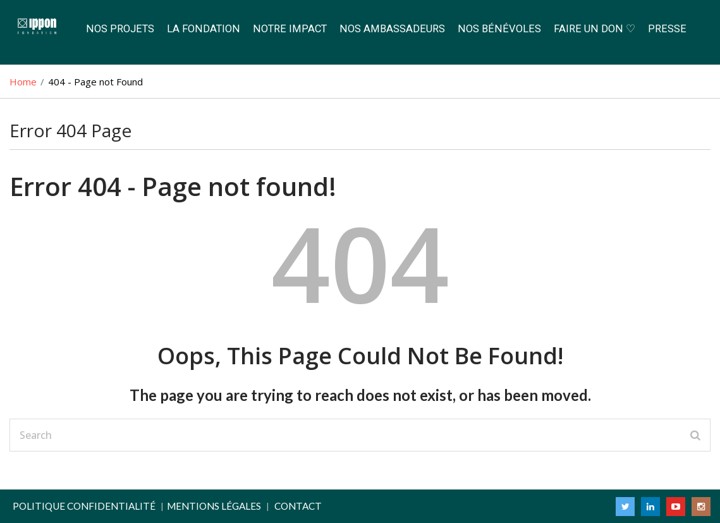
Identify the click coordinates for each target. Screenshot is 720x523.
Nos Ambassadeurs (392, 29)
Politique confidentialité (84, 506)
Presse (667, 29)
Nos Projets (120, 29)
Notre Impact (290, 29)
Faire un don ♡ (594, 29)
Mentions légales (214, 506)
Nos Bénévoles (499, 29)
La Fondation (203, 29)
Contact (298, 506)
